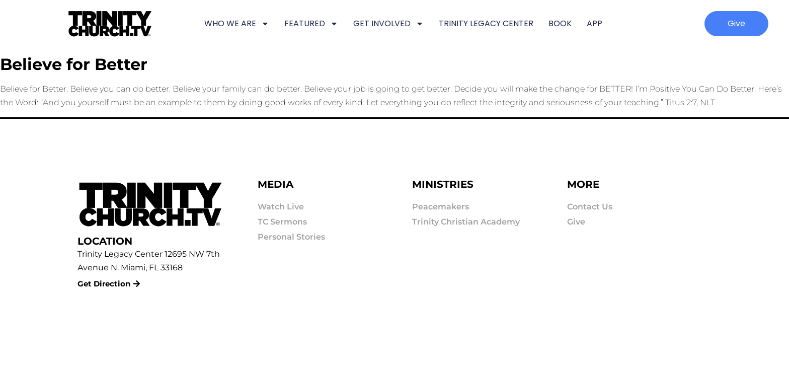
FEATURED (311, 23)
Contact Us (589, 206)
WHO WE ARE (236, 23)
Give (576, 222)
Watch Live (281, 206)
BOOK (560, 23)
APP (594, 23)
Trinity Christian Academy (466, 222)
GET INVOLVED (388, 23)
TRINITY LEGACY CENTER (486, 23)
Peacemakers (440, 206)
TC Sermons (282, 222)
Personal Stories (291, 237)
